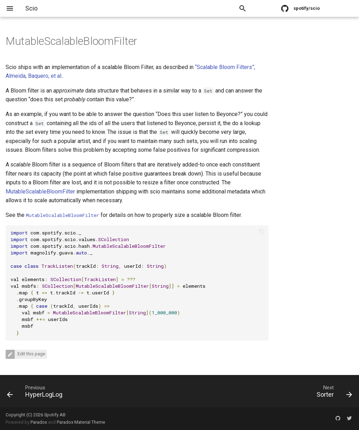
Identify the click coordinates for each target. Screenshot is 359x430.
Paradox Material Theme (81, 422)
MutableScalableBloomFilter (40, 191)
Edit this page (30, 354)
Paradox (39, 422)
